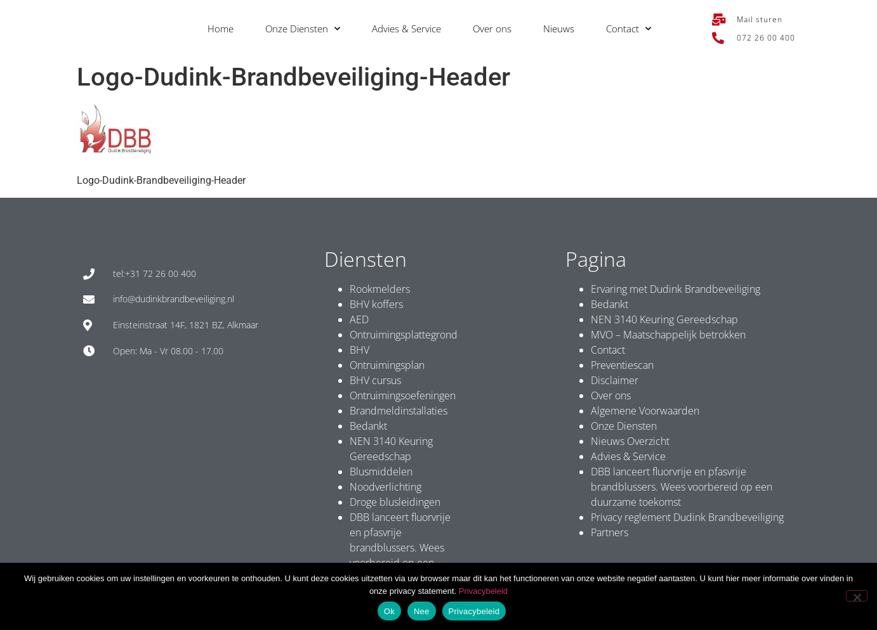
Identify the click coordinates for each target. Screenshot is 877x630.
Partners (609, 532)
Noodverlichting (385, 487)
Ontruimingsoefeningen (403, 395)
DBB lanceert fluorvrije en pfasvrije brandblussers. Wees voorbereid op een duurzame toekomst (400, 547)
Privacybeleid (483, 591)
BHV (359, 350)
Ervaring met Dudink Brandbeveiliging (675, 289)
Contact (628, 29)
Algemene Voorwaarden (645, 411)
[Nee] (856, 595)
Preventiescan (622, 365)
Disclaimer (614, 380)
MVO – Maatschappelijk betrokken (668, 335)
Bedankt (368, 426)
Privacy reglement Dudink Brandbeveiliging (687, 517)
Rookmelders (380, 289)
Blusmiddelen (381, 472)
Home (221, 28)
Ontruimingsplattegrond (404, 335)
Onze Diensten (302, 29)
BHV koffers (376, 304)
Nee (422, 611)
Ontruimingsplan (387, 365)
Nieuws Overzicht (630, 441)
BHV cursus (375, 380)
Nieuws (558, 28)
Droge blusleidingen (395, 502)
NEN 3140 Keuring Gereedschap (664, 319)
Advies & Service (406, 28)
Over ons (492, 28)
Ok (389, 611)
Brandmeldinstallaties (398, 411)
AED (359, 319)
